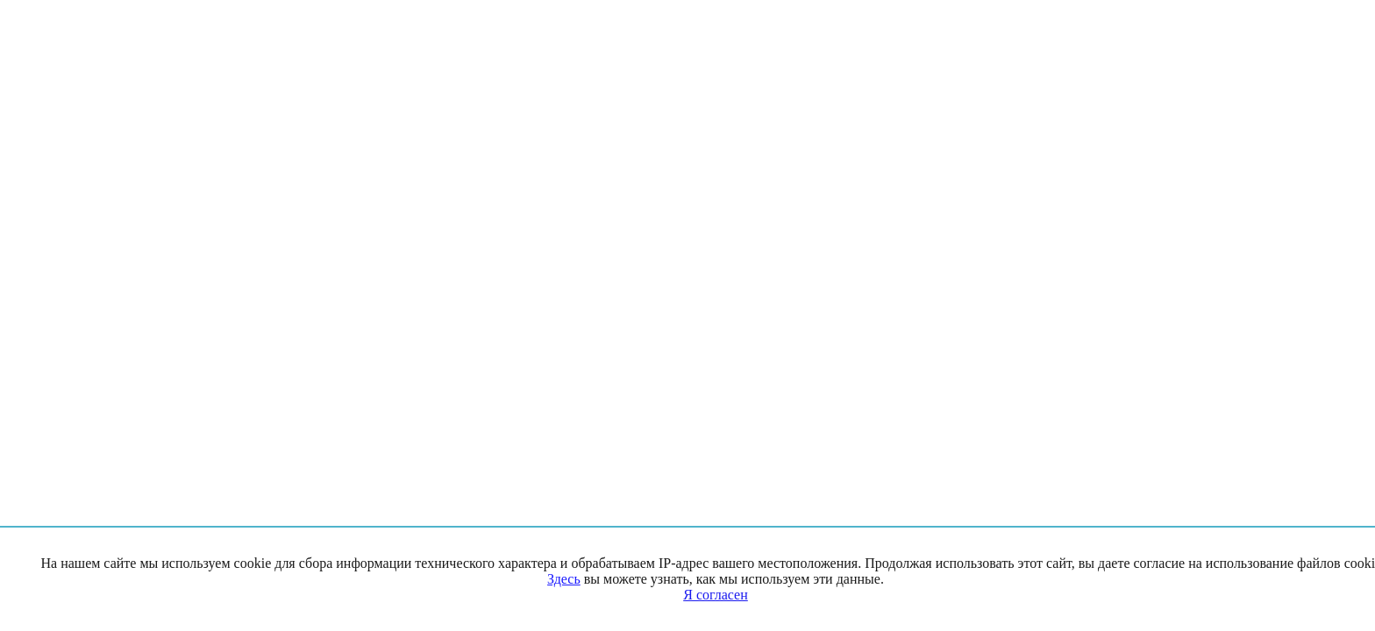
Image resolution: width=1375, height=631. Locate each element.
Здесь (564, 578)
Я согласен (715, 594)
